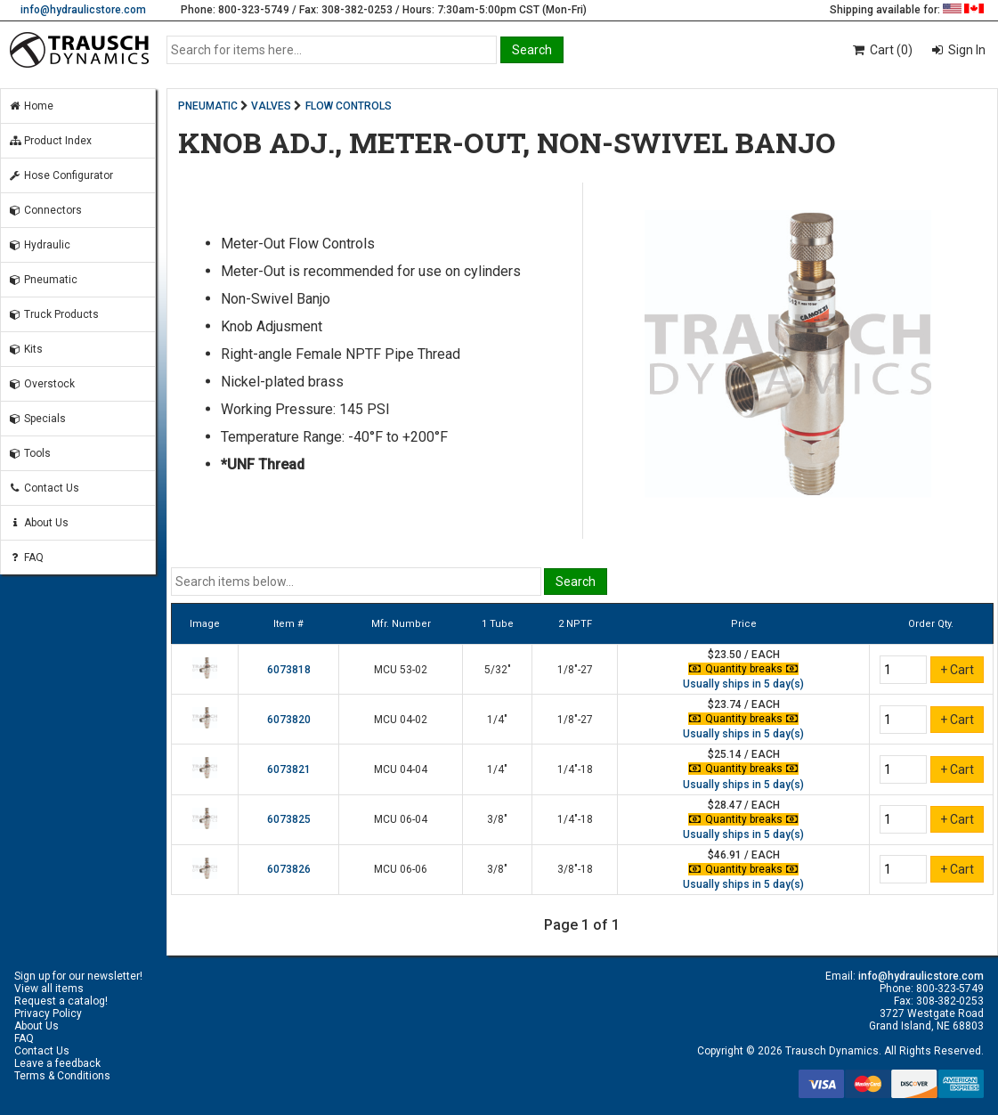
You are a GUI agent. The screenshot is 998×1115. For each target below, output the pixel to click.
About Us (38, 523)
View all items (49, 988)
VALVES (271, 106)
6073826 (289, 869)
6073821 (289, 769)
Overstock (41, 384)
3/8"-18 (575, 869)
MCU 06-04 (400, 819)
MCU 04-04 (400, 769)
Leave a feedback (57, 1063)
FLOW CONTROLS (348, 106)
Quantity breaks (743, 669)
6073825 (289, 819)
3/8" (497, 819)
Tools (29, 453)
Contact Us (43, 488)
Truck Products (53, 314)
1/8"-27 (575, 669)
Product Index (50, 140)
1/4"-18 (575, 769)
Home (30, 106)
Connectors (45, 210)
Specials (37, 418)
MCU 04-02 (400, 719)
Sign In (965, 50)
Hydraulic (39, 245)
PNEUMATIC (208, 106)
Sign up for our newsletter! (78, 976)
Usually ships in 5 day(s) (743, 684)
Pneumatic (42, 279)
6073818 (289, 669)
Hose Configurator (60, 175)
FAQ (26, 557)
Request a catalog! (61, 1001)
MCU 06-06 (400, 869)
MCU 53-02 (400, 669)
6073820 (289, 719)
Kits (25, 349)
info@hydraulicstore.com (83, 10)
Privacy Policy (48, 1013)
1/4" (497, 719)
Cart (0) (882, 50)
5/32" (497, 669)
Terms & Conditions (62, 1076)
